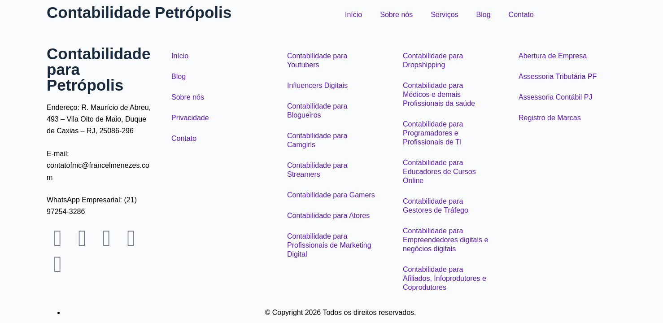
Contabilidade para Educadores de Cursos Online (439, 171)
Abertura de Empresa (553, 56)
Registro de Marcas (550, 118)
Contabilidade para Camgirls (317, 140)
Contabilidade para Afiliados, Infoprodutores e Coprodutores (444, 278)
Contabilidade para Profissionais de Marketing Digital (329, 245)
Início (353, 14)
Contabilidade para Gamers (331, 195)
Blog (483, 14)
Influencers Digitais (317, 85)
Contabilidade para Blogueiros (317, 110)
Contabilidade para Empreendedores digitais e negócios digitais (445, 240)
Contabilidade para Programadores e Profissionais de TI (433, 133)
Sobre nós (396, 14)
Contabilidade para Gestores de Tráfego (435, 205)
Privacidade (190, 118)
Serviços (444, 14)
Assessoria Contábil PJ (556, 97)
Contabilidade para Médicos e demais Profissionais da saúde (439, 94)
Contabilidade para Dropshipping (433, 60)
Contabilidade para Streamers (317, 170)
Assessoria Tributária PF (558, 76)
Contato (521, 14)
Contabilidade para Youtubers (317, 60)
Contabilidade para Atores (328, 215)
